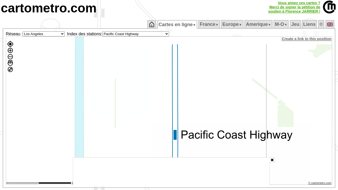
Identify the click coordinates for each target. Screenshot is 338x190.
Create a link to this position (307, 39)
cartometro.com (49, 8)
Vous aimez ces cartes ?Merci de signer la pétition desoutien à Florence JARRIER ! (294, 7)
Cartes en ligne (177, 24)
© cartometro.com (320, 183)
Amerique (258, 24)
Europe (232, 24)
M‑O (281, 24)
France (209, 24)
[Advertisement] (171, 171)
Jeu (296, 24)
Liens (310, 24)
